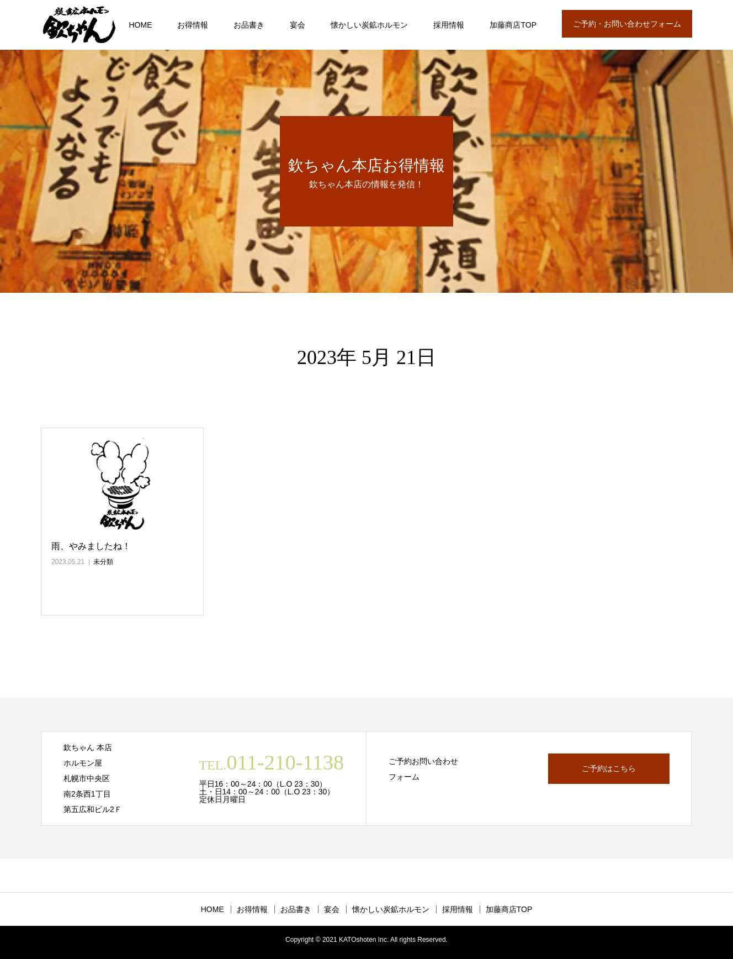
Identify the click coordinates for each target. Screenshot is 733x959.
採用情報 (448, 24)
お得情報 (192, 24)
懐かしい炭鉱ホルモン (369, 24)
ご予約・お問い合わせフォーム (627, 23)
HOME (140, 24)
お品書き (248, 24)
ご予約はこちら (609, 768)
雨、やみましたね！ (91, 546)
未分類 (103, 562)
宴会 (297, 24)
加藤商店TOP (513, 24)
